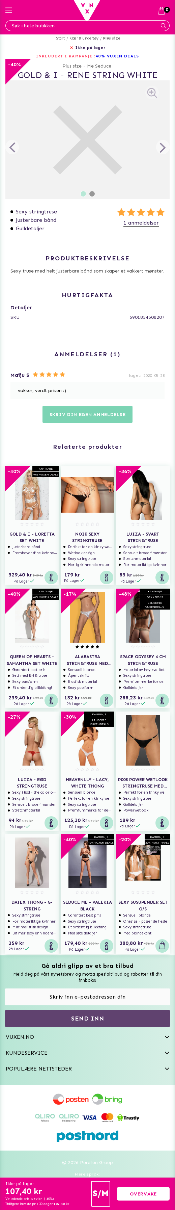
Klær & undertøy (83, 38)
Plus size (111, 38)
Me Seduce (99, 66)
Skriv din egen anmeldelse (88, 414)
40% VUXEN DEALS (117, 56)
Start (60, 38)
